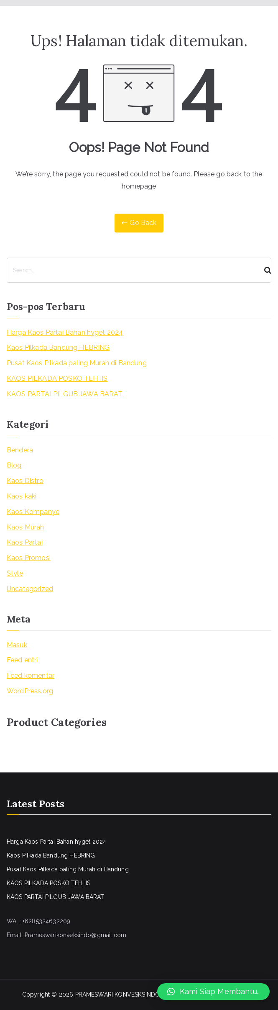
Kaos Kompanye (33, 512)
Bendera (20, 450)
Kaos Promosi (29, 558)
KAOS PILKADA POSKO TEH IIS (57, 378)
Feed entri (22, 660)
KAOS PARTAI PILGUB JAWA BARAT (65, 394)
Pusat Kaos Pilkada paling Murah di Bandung (77, 363)
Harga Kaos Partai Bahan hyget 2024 (65, 332)
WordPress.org (30, 691)
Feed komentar (30, 675)
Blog (14, 465)
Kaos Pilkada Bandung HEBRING (58, 347)
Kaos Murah (25, 527)
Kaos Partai (25, 542)
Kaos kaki (21, 496)
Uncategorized (30, 589)
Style (15, 573)
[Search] (264, 270)
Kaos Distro (25, 481)
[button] (213, 991)
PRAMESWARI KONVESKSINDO (117, 994)
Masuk (17, 645)
